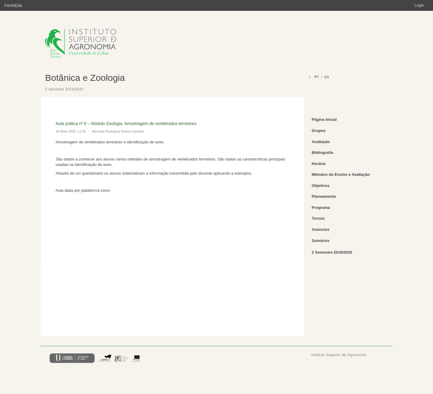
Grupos (319, 130)
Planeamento (324, 196)
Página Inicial (324, 119)
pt (317, 77)
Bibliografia (322, 152)
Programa (321, 207)
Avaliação (321, 141)
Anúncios (321, 229)
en (326, 77)
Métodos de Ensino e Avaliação (341, 174)
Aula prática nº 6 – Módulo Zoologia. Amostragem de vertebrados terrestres (126, 123)
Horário (319, 163)
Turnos (318, 218)
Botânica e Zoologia (85, 78)
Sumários (321, 240)
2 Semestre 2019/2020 (332, 252)
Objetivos (321, 185)
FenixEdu (13, 5)
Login (419, 5)
